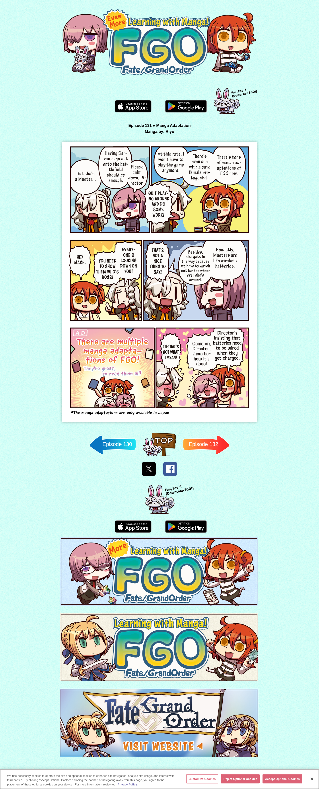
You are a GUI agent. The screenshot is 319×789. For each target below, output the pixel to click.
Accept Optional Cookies (282, 779)
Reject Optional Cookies (240, 779)
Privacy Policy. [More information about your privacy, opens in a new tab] (128, 785)
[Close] (312, 779)
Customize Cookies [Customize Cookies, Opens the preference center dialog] (202, 779)
